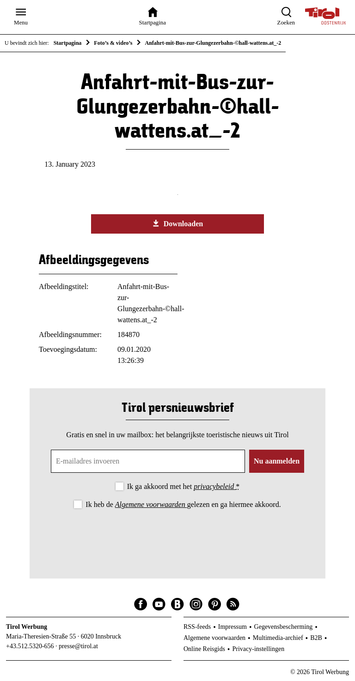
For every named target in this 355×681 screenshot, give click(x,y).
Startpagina (68, 43)
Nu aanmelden (277, 461)
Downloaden (177, 223)
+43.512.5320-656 (30, 646)
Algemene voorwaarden (151, 504)
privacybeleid (215, 486)
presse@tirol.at (78, 646)
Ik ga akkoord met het (183, 486)
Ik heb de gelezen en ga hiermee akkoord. (183, 504)
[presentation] (177, 536)
